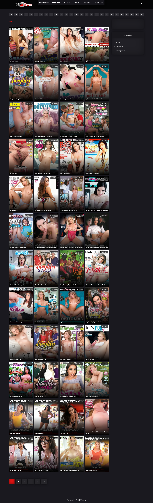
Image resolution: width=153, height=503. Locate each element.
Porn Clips (92, 4)
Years (70, 4)
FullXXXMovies (81, 500)
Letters (80, 4)
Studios (59, 4)
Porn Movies (35, 4)
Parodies (118, 42)
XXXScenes (48, 4)
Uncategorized (120, 51)
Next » (44, 481)
